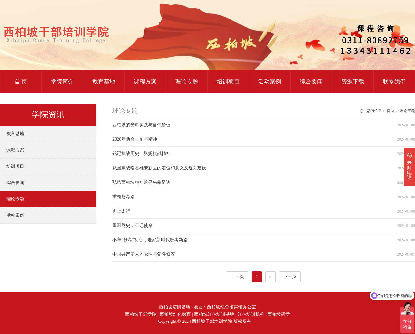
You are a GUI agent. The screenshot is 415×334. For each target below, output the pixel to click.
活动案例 (269, 81)
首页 (390, 110)
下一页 (290, 276)
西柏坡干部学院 (140, 314)
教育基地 (103, 81)
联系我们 (394, 81)
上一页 (237, 276)
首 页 (20, 81)
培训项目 (228, 81)
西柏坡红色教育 (175, 314)
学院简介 (62, 81)
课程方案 (145, 81)
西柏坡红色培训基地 (214, 314)
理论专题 (186, 81)
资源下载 (352, 81)
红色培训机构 (251, 314)
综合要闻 (311, 81)
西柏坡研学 (279, 314)
